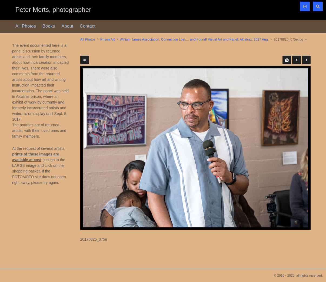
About (68, 26)
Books (48, 26)
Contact (87, 26)
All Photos (25, 26)
